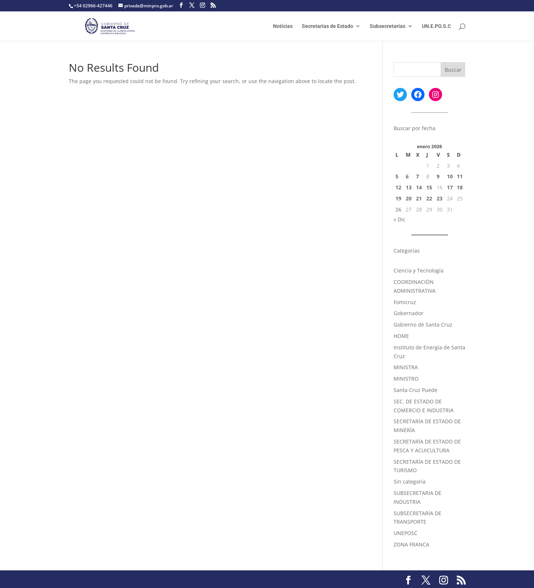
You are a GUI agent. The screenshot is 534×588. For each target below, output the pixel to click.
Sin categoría (410, 481)
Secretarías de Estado (327, 26)
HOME (401, 335)
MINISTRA (406, 367)
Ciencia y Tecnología (419, 270)
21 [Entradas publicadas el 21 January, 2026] (419, 198)
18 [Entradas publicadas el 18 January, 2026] (460, 187)
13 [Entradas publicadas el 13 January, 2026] (409, 187)
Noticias (283, 26)
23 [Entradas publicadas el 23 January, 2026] (439, 198)
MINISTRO (406, 378)
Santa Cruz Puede (415, 389)
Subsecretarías (387, 26)
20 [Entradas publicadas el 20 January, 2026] (409, 198)
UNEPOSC (405, 533)
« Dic (399, 219)
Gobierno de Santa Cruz (423, 324)
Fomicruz (405, 302)
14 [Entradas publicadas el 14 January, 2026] (419, 187)
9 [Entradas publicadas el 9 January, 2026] (438, 176)
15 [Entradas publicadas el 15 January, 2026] (429, 187)
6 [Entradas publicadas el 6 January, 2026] (407, 176)
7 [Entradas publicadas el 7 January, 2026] (417, 176)
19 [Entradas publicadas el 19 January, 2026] (398, 198)
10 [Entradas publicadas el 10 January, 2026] (450, 176)
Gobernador (408, 313)
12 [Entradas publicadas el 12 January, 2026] (398, 187)
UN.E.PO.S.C (436, 26)
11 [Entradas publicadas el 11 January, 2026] (460, 176)
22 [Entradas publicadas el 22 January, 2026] (429, 198)
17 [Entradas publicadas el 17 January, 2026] (450, 187)
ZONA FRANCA (411, 544)
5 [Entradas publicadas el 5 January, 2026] (396, 176)
